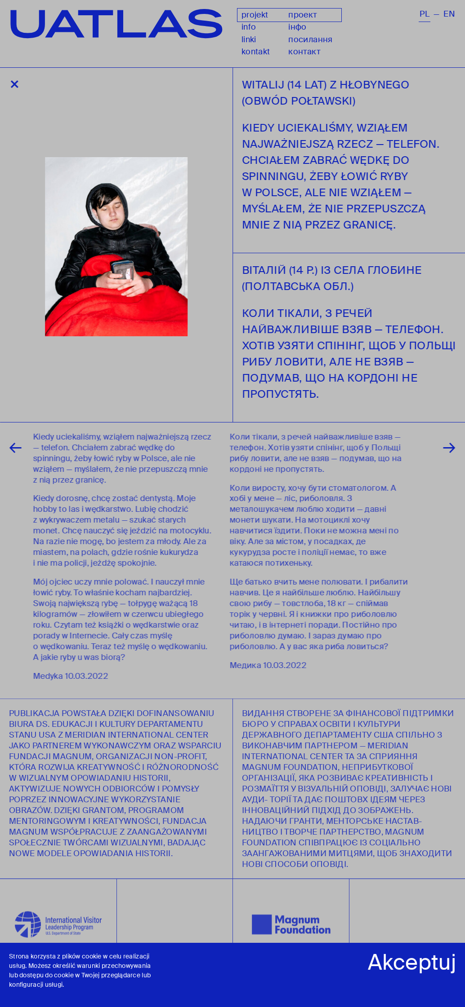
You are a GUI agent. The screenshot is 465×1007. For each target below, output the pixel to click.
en (449, 14)
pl (424, 14)
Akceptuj (412, 964)
